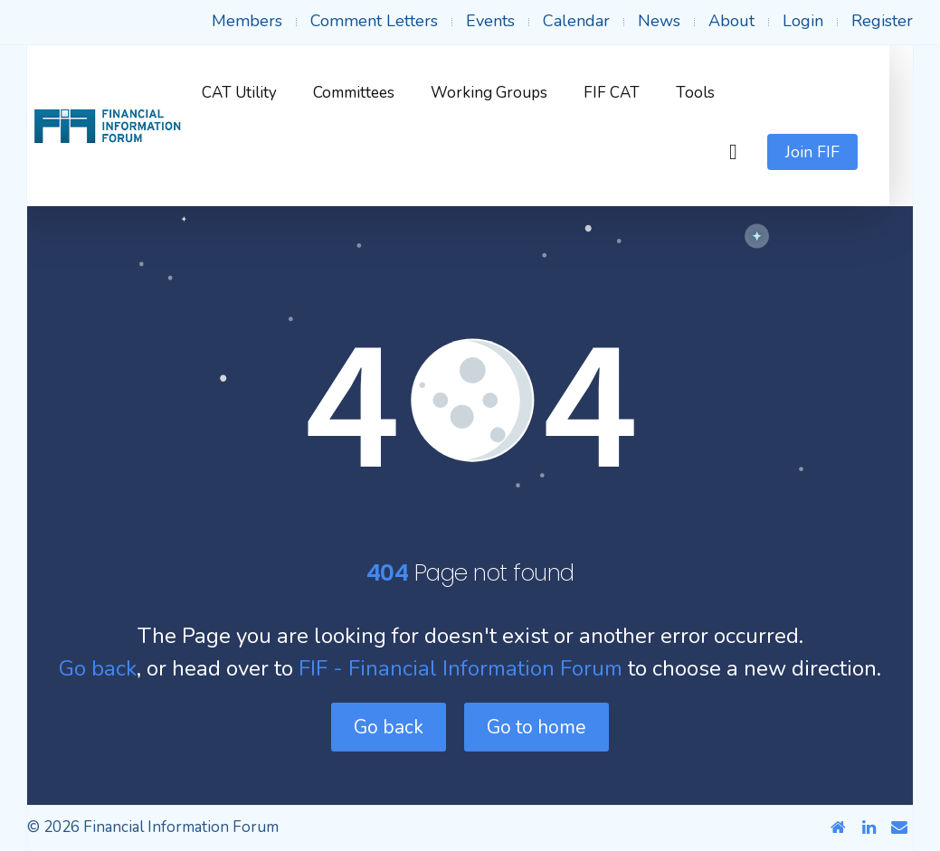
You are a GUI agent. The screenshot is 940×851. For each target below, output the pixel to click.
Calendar (576, 21)
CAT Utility (263, 92)
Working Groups (513, 92)
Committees (378, 92)
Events (490, 21)
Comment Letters (374, 21)
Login (803, 21)
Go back (98, 668)
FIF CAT (636, 92)
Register (882, 21)
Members (247, 21)
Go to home (536, 727)
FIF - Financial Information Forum (460, 668)
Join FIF (836, 152)
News (659, 21)
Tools (719, 92)
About (731, 21)
